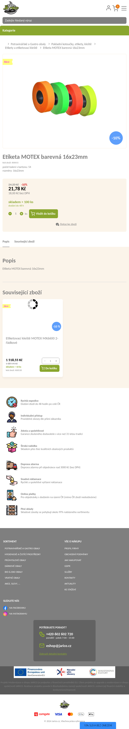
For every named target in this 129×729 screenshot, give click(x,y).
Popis (6, 242)
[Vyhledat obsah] (122, 20)
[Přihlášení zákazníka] (108, 8)
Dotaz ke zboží (68, 224)
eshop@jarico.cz (58, 646)
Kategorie (64, 30)
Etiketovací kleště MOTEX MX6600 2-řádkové (32, 340)
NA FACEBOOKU (17, 607)
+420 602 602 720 (59, 634)
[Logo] (15, 8)
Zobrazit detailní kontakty (53, 654)
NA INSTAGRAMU (18, 613)
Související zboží (24, 242)
